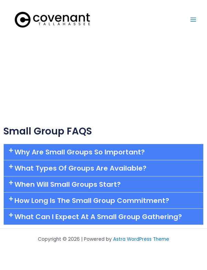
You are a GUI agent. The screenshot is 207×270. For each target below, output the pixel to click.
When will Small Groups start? (67, 184)
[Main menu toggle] (193, 20)
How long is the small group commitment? (91, 200)
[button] (103, 152)
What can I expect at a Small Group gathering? (98, 217)
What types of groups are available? (80, 168)
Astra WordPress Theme (141, 239)
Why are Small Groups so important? (79, 152)
